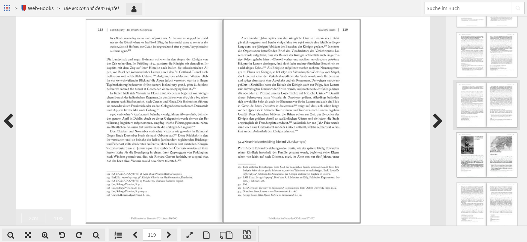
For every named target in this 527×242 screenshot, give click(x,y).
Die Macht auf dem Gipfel (91, 8)
